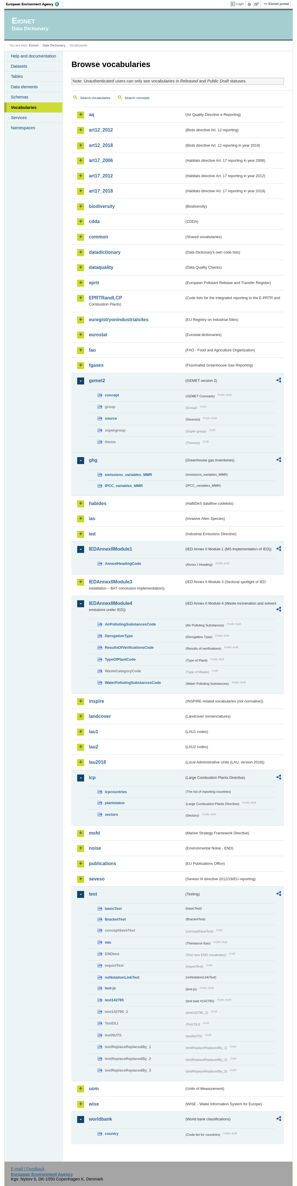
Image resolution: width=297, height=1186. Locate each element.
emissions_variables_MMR (128, 474)
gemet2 (97, 380)
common (98, 236)
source (111, 418)
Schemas (19, 97)
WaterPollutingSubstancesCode (133, 682)
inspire (96, 701)
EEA (34, 4)
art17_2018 (101, 190)
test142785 (114, 1000)
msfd (94, 833)
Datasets (19, 66)
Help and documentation (33, 56)
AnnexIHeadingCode (123, 563)
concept (112, 395)
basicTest (113, 908)
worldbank (100, 1119)
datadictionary (104, 252)
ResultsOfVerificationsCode (129, 647)
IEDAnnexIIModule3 (110, 581)
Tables (17, 76)
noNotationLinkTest (122, 977)
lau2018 (97, 762)
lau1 (93, 731)
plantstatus (114, 803)
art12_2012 (101, 129)
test (93, 894)
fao (92, 350)
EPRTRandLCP (105, 297)
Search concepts (137, 98)
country (111, 1133)
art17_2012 (101, 175)
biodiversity (102, 206)
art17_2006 (101, 160)
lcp (92, 777)
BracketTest (115, 919)
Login (240, 4)
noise (95, 848)
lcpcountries (116, 792)
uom (94, 1088)
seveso (96, 878)
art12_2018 (101, 145)
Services (19, 117)
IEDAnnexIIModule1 (110, 549)
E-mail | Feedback (28, 1169)
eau (108, 942)
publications (102, 863)
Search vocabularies (95, 98)
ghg (93, 460)
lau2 (93, 746)
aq (91, 114)
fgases (96, 365)
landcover (100, 716)
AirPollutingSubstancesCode (130, 624)
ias (92, 518)
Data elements (24, 87)
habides (97, 503)
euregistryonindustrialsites (118, 319)
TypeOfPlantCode (120, 659)
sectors (111, 814)
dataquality (101, 267)
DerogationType (119, 636)
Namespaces (23, 127)
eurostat (98, 334)
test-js (110, 988)
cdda (94, 221)
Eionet (34, 45)
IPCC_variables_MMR (124, 486)
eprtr (94, 282)
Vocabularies (24, 107)
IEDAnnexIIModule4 (110, 603)
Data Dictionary (54, 45)
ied (92, 533)
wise (94, 1103)
